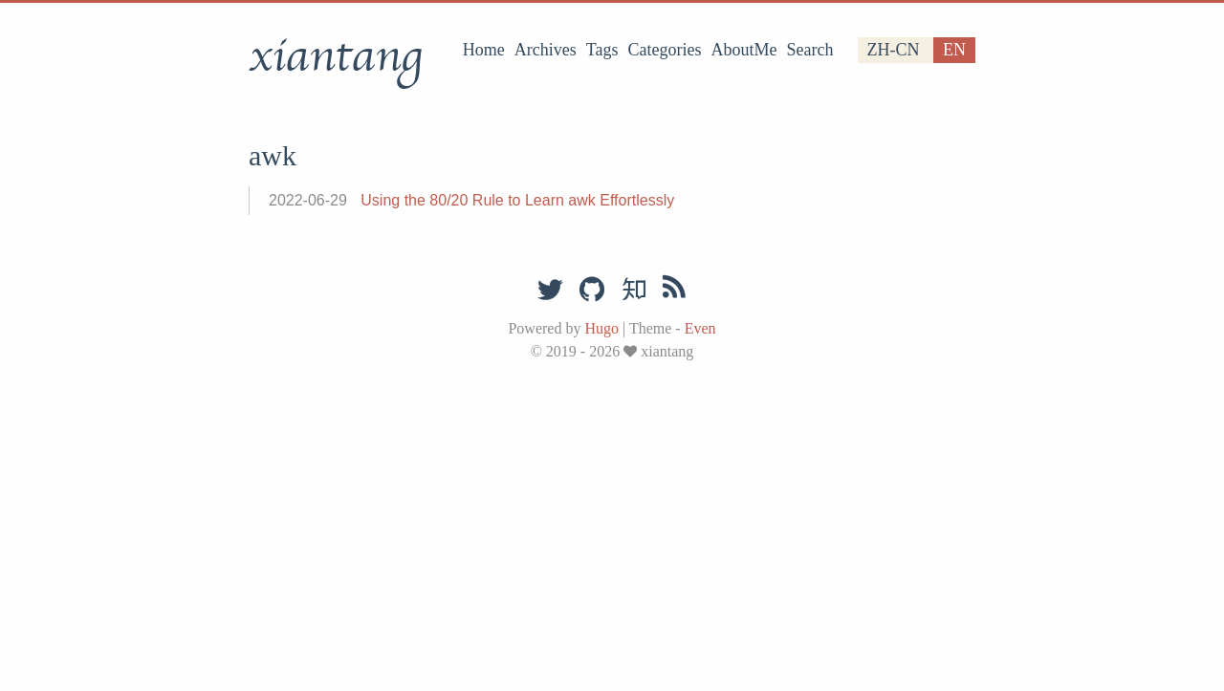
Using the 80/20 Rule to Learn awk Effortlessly (517, 200)
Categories (665, 49)
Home (484, 49)
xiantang (335, 56)
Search (810, 49)
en (954, 49)
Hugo (601, 328)
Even (700, 328)
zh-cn (893, 49)
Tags (602, 49)
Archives (545, 49)
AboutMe (744, 49)
